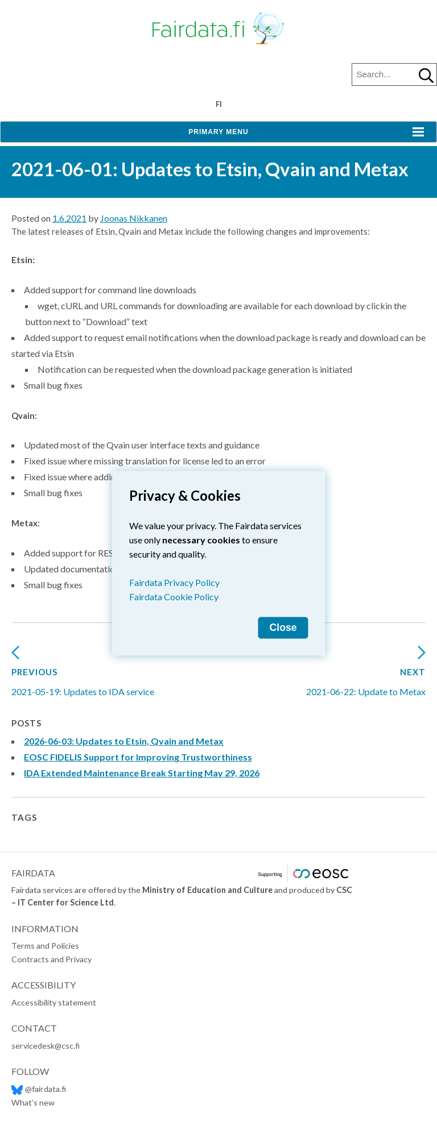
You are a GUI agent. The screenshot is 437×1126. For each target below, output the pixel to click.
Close (283, 627)
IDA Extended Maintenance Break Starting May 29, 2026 (141, 772)
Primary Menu (218, 132)
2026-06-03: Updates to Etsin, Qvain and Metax (124, 741)
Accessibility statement (53, 1002)
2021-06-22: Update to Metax (366, 675)
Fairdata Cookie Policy (173, 596)
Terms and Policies (45, 945)
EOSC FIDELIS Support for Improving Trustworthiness (138, 756)
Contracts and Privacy (51, 959)
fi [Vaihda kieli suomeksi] (219, 104)
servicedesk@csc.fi (45, 1045)
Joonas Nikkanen (133, 218)
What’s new (33, 1102)
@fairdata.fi (38, 1089)
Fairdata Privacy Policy (174, 581)
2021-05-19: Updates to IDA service (82, 675)
